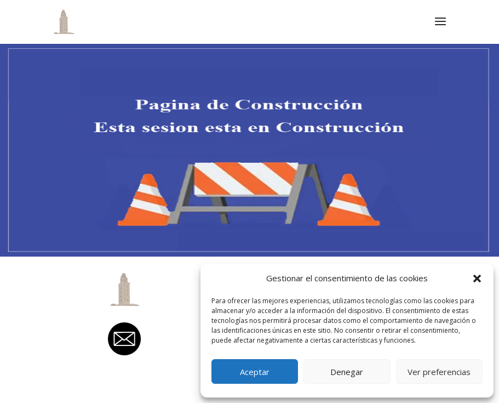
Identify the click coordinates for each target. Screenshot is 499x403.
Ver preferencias (439, 371)
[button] (477, 278)
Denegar (346, 371)
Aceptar (254, 371)
